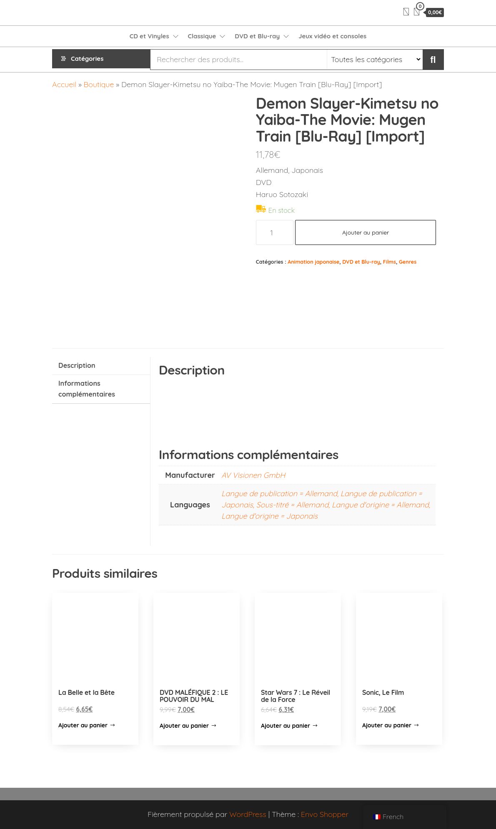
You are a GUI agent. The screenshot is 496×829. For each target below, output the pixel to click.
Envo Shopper (324, 814)
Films (389, 261)
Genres (407, 261)
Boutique (99, 84)
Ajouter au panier (365, 232)
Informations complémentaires (86, 388)
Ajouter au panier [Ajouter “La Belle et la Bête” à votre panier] (83, 725)
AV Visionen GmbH (253, 475)
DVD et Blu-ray (257, 36)
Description (76, 365)
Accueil (64, 84)
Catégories (87, 59)
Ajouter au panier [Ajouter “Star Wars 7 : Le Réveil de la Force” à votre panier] (285, 725)
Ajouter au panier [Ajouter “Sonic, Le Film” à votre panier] (386, 725)
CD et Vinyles (149, 36)
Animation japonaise (313, 261)
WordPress (247, 814)
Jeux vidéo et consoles (332, 36)
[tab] (101, 366)
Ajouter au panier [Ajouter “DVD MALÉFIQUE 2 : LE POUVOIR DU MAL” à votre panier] (184, 725)
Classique (202, 36)
